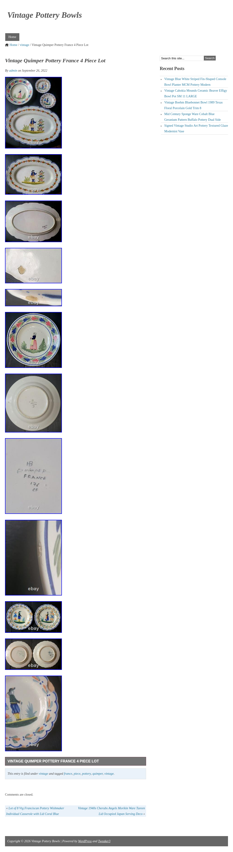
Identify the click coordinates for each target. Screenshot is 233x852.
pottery (86, 773)
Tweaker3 (104, 841)
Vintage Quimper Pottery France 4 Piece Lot (53, 761)
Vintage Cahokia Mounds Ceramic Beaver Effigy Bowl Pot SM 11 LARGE (195, 93)
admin (13, 70)
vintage (24, 45)
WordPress (85, 841)
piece (77, 773)
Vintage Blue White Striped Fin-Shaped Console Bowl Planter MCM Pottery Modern (195, 81)
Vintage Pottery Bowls (44, 15)
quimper (97, 773)
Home (12, 37)
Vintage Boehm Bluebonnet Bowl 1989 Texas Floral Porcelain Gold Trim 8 (193, 105)
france (68, 773)
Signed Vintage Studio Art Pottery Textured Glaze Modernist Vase (196, 128)
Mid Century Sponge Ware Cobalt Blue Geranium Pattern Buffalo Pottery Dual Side (192, 116)
